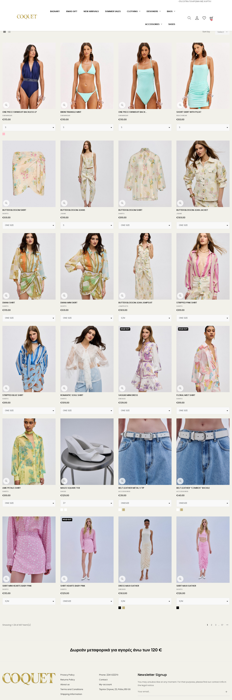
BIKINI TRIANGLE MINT (70, 138)
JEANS (63, 239)
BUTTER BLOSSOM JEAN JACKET (192, 236)
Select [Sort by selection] (224, 58)
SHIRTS (121, 239)
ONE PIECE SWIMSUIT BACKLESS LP (19, 138)
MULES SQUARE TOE (70, 514)
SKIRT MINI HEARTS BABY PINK (17, 612)
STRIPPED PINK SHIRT (186, 329)
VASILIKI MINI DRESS (128, 421)
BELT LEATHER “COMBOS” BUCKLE (193, 514)
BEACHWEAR (181, 141)
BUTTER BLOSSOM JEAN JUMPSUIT (135, 329)
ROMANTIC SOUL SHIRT (71, 421)
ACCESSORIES (124, 517)
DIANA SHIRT (8, 329)
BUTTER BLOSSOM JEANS (72, 236)
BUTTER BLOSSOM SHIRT (130, 236)
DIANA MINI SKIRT (68, 329)
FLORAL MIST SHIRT (185, 421)
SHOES (63, 517)
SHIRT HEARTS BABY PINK (72, 612)
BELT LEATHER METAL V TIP (131, 514)
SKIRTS (5, 239)
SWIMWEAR (7, 141)
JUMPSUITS (123, 332)
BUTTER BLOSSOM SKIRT (14, 236)
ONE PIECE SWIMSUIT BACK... (132, 138)
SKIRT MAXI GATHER (186, 612)
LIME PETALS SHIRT (11, 514)
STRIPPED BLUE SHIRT (12, 421)
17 (222, 651)
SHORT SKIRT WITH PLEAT (188, 138)
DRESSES (122, 425)
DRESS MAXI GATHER (128, 612)
